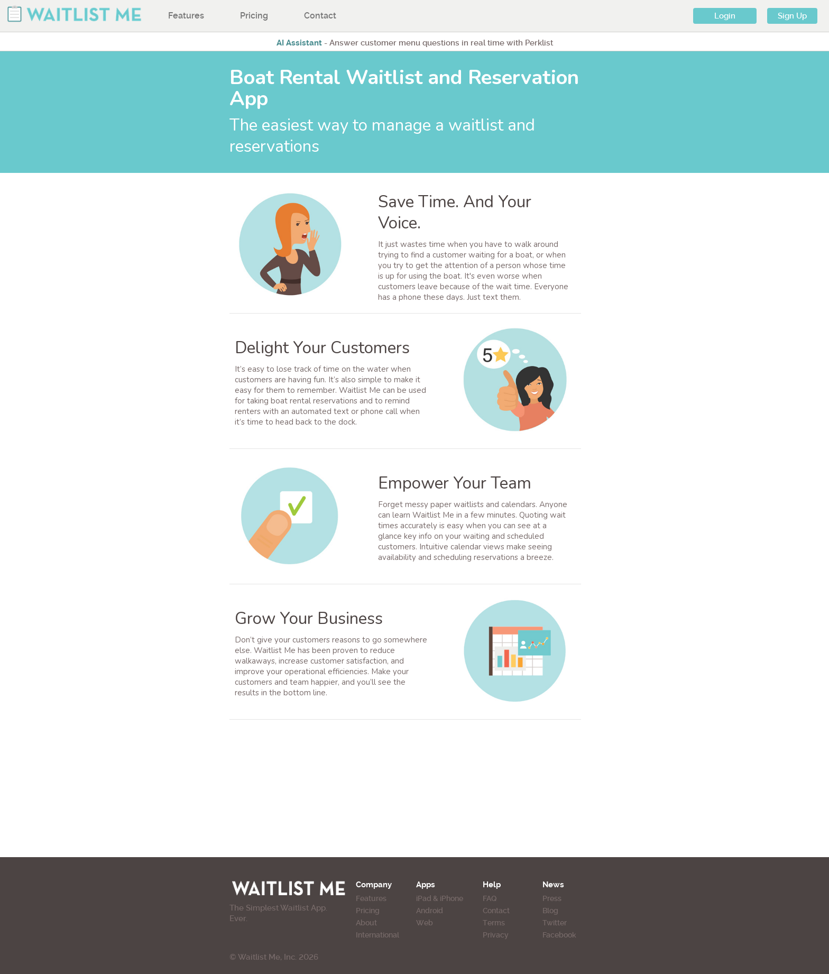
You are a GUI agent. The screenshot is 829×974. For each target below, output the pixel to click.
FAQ (489, 898)
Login (724, 16)
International (377, 935)
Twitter (554, 922)
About (366, 922)
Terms (494, 922)
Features (186, 16)
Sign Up (792, 16)
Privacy (496, 935)
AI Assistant (299, 43)
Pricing (254, 16)
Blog (550, 910)
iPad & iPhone (439, 898)
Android (429, 910)
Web (424, 922)
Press (551, 898)
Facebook (559, 935)
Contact (320, 16)
